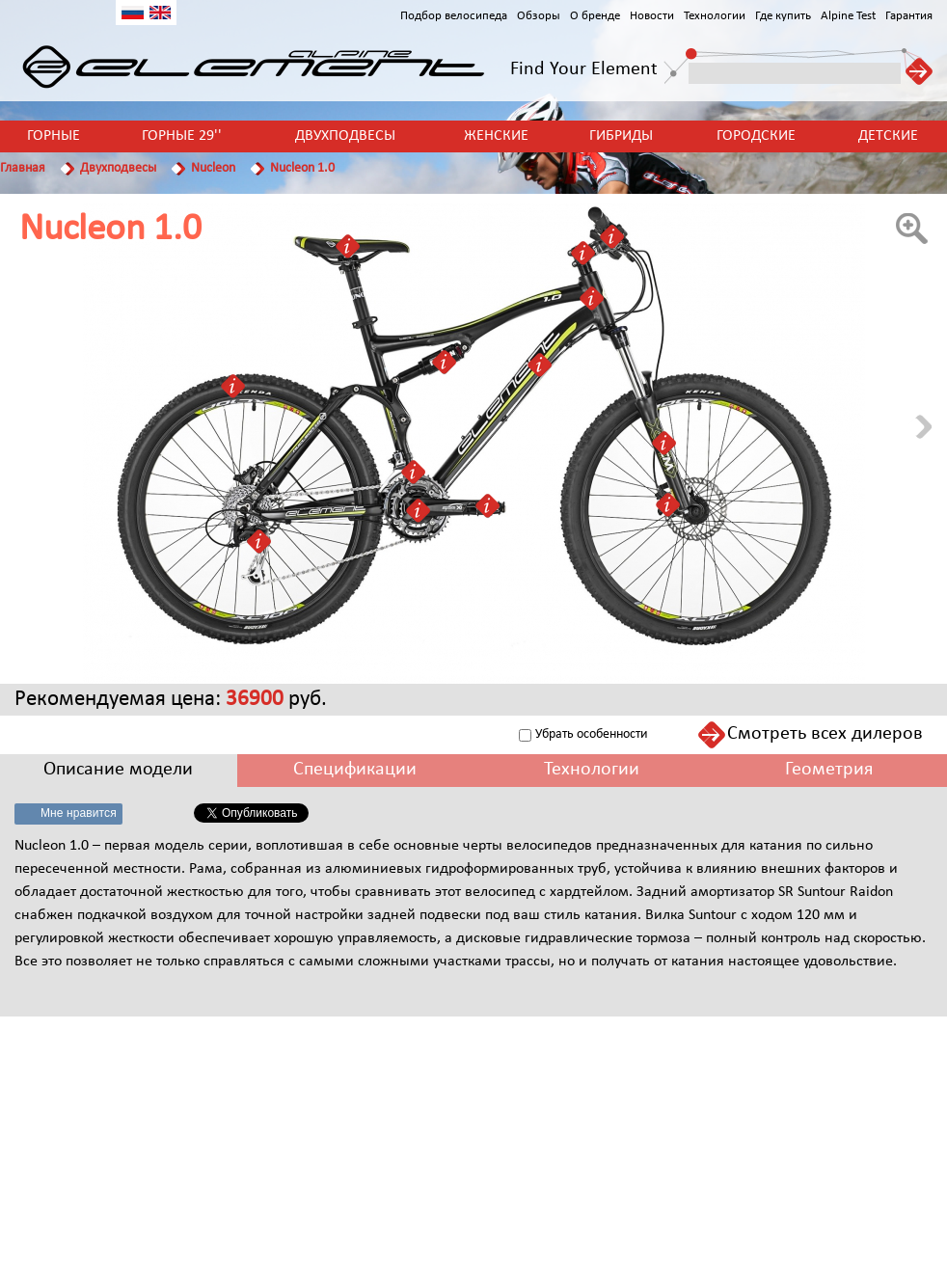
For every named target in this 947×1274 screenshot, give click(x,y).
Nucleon (213, 168)
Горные (53, 136)
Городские (756, 136)
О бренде (595, 16)
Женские (496, 136)
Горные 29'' (182, 136)
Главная (22, 168)
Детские (888, 136)
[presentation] (118, 770)
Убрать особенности (591, 734)
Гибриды (621, 136)
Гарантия (909, 16)
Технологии (714, 16)
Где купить (783, 16)
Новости (652, 16)
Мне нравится (79, 813)
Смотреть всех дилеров (825, 734)
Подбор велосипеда (453, 16)
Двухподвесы (345, 136)
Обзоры (538, 16)
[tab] (118, 770)
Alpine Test (848, 16)
